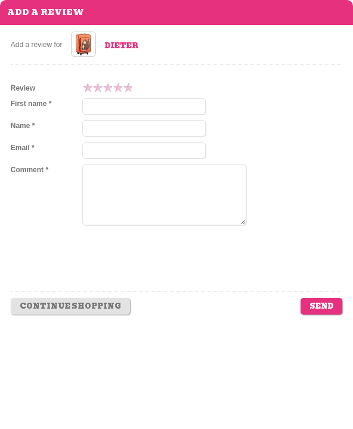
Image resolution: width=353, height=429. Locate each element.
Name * (23, 126)
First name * (31, 104)
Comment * (29, 170)
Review (23, 88)
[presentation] (173, 267)
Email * (23, 148)
